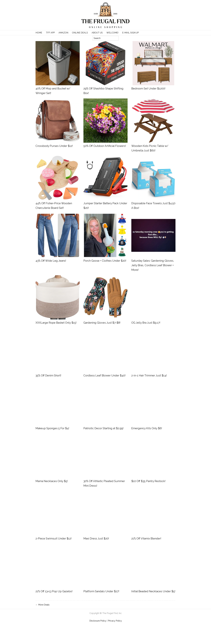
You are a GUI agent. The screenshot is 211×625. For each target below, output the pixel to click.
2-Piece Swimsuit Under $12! (54, 538)
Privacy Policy (115, 620)
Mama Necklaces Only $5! (52, 481)
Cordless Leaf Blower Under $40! (104, 375)
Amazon (63, 32)
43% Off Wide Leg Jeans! (51, 260)
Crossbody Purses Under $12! (54, 146)
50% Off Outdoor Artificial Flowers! (104, 146)
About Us (97, 32)
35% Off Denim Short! (48, 375)
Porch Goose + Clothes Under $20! (104, 260)
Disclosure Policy (97, 620)
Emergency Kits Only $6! (146, 428)
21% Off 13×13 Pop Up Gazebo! (54, 591)
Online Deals (80, 32)
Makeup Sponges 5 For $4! (52, 428)
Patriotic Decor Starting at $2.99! (103, 428)
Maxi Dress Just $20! (96, 538)
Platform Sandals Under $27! (101, 591)
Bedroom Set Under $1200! (148, 88)
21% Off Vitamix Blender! (146, 538)
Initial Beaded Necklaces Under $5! (153, 591)
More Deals (44, 604)
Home (39, 32)
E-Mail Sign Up (130, 32)
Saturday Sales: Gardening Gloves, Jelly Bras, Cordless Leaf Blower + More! (152, 265)
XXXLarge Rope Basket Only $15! (56, 322)
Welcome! (112, 32)
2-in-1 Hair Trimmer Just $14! (149, 375)
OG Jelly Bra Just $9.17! (145, 322)
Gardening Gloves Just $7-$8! (101, 322)
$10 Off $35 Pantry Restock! (148, 481)
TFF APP (50, 32)
